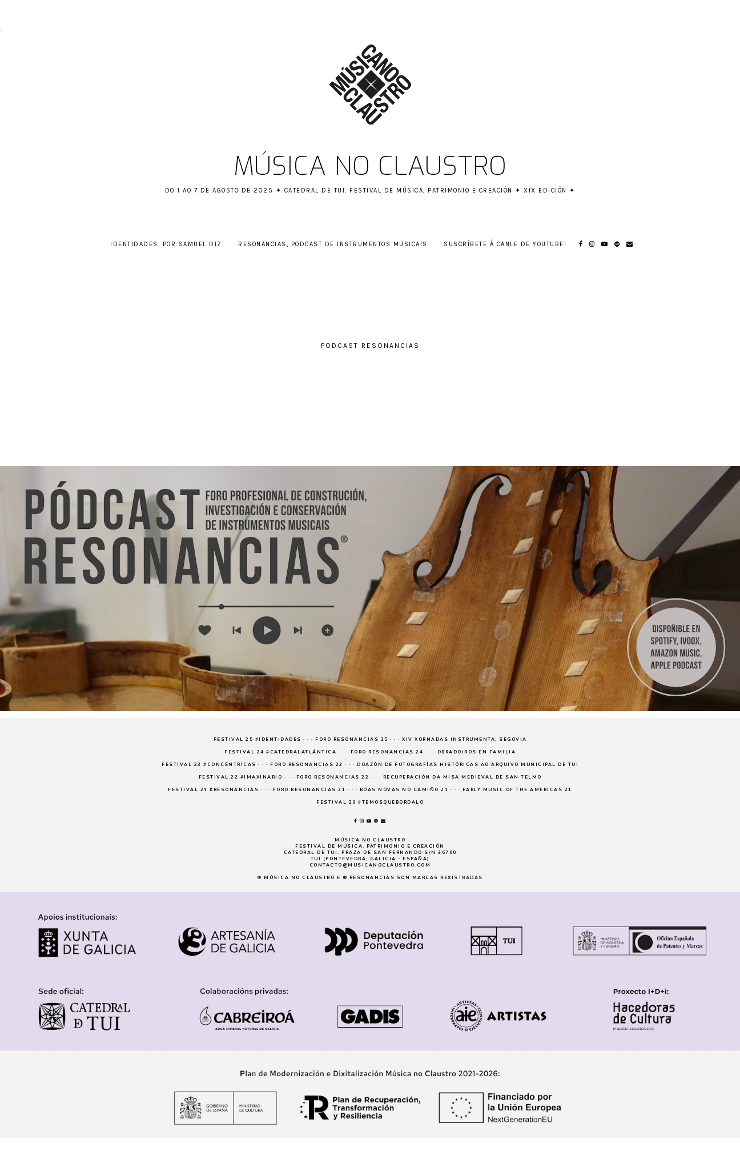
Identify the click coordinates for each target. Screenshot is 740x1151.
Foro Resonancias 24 (387, 752)
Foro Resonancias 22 (332, 777)
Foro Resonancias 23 (306, 764)
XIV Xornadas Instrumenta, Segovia (464, 739)
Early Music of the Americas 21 (517, 790)
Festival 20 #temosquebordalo (370, 802)
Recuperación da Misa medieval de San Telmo (462, 777)
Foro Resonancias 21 (309, 790)
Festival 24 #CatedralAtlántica (280, 752)
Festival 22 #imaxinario (241, 777)
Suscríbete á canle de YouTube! (505, 244)
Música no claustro (370, 166)
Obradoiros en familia (476, 752)
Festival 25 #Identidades (257, 739)
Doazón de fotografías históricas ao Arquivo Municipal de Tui (467, 764)
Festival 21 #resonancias (213, 790)
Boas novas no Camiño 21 (404, 790)
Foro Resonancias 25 (351, 739)
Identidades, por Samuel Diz (166, 244)
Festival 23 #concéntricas (209, 764)
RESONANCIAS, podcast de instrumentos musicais (333, 244)
